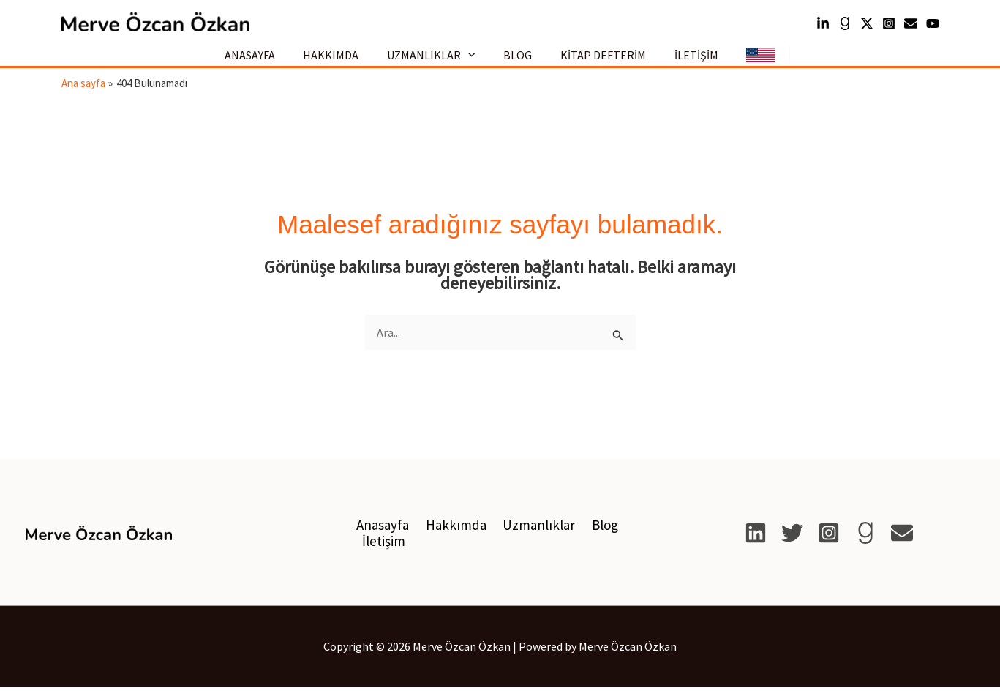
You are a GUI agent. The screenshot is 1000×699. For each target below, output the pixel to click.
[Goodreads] (844, 23)
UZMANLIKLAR (436, 60)
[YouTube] (932, 23)
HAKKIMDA (341, 60)
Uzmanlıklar (531, 537)
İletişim (383, 553)
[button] (473, 61)
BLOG (517, 60)
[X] (792, 545)
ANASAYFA (264, 60)
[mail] (910, 23)
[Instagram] (888, 23)
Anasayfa (380, 537)
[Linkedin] (823, 23)
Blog (595, 537)
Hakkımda (451, 537)
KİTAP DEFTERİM (598, 60)
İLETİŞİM (686, 60)
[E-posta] (902, 545)
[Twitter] (866, 23)
